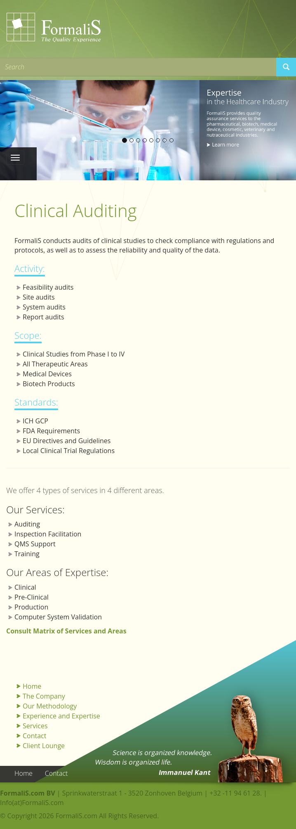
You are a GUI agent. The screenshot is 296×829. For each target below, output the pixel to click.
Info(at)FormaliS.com (32, 802)
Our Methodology (50, 706)
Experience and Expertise (61, 715)
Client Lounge (44, 745)
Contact (34, 735)
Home (32, 686)
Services (35, 725)
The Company (44, 696)
